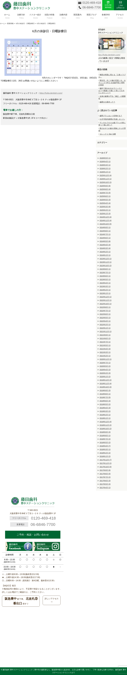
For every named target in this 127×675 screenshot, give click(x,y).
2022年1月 (105, 328)
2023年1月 (105, 293)
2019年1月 (105, 418)
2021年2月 (105, 356)
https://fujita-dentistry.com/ (50, 93)
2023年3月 (105, 286)
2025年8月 (105, 189)
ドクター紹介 (35, 16)
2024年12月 (105, 217)
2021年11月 (105, 331)
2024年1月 (105, 255)
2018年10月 (105, 429)
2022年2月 (105, 325)
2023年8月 (105, 269)
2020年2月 (105, 373)
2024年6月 (105, 238)
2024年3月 (105, 248)
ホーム (7, 16)
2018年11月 (105, 425)
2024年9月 (105, 227)
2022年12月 (105, 297)
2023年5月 (105, 279)
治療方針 (21, 16)
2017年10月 (105, 467)
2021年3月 (105, 352)
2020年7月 (105, 363)
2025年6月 (105, 196)
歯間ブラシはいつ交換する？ (111, 116)
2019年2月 (105, 415)
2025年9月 (105, 186)
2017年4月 (105, 488)
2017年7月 (105, 477)
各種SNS (106, 16)
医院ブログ (92, 16)
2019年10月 (105, 387)
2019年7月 (105, 397)
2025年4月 (105, 203)
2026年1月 (105, 172)
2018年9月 (105, 432)
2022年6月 (105, 314)
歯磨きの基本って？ (107, 102)
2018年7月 (105, 439)
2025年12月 (105, 175)
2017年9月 (105, 470)
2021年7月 (105, 342)
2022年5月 (105, 318)
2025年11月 (105, 179)
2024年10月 (105, 224)
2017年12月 (105, 460)
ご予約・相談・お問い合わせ (33, 534)
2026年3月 (105, 165)
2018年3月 (105, 449)
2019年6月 (105, 401)
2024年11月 (105, 220)
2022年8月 (105, 307)
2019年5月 (105, 404)
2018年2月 (105, 453)
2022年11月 (105, 300)
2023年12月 (105, 259)
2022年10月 (105, 304)
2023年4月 (105, 283)
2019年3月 (105, 411)
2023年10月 (105, 266)
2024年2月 (105, 252)
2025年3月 (105, 207)
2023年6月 (105, 276)
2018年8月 (105, 436)
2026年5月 (105, 158)
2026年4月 (105, 162)
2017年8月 (105, 474)
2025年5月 (105, 200)
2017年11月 (105, 463)
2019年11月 (105, 384)
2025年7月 (105, 193)
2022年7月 (105, 311)
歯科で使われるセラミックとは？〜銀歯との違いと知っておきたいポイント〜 (111, 90)
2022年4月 (105, 321)
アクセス (120, 16)
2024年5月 (105, 241)
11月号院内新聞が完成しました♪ (112, 119)
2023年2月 (105, 290)
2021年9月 (105, 335)
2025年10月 (105, 182)
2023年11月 (105, 262)
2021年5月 (105, 345)
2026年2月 (105, 168)
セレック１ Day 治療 (108, 134)
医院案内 (77, 16)
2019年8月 (105, 394)
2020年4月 (105, 370)
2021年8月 (105, 338)
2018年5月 (105, 442)
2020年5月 (105, 366)
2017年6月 (105, 481)
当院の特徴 (49, 16)
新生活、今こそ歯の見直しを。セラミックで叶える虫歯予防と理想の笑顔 (112, 82)
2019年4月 (105, 408)
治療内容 (63, 16)
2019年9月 (105, 390)
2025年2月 (105, 210)
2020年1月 (105, 377)
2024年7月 (105, 234)
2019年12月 (105, 380)
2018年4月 (105, 446)
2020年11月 (105, 359)
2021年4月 (105, 349)
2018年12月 (105, 422)
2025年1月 (105, 214)
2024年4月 (105, 245)
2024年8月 (105, 231)
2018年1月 (105, 456)
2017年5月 (105, 484)
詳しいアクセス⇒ (52, 600)
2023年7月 (105, 273)
